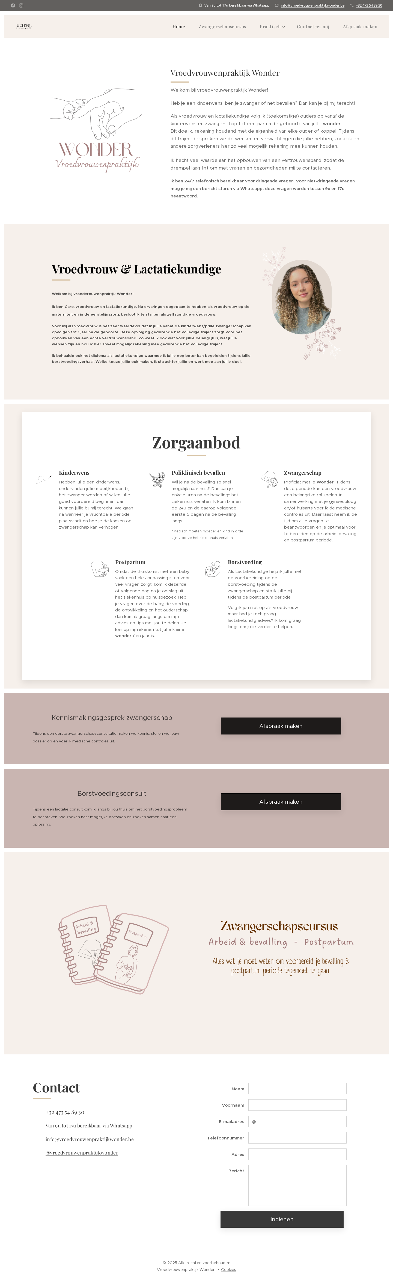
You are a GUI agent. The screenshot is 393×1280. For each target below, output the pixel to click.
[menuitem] (181, 26)
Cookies (228, 1269)
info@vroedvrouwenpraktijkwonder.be (312, 5)
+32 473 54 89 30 (369, 5)
